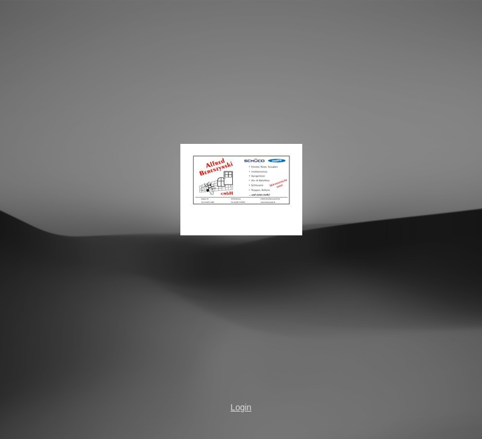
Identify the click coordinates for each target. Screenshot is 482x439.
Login (240, 407)
